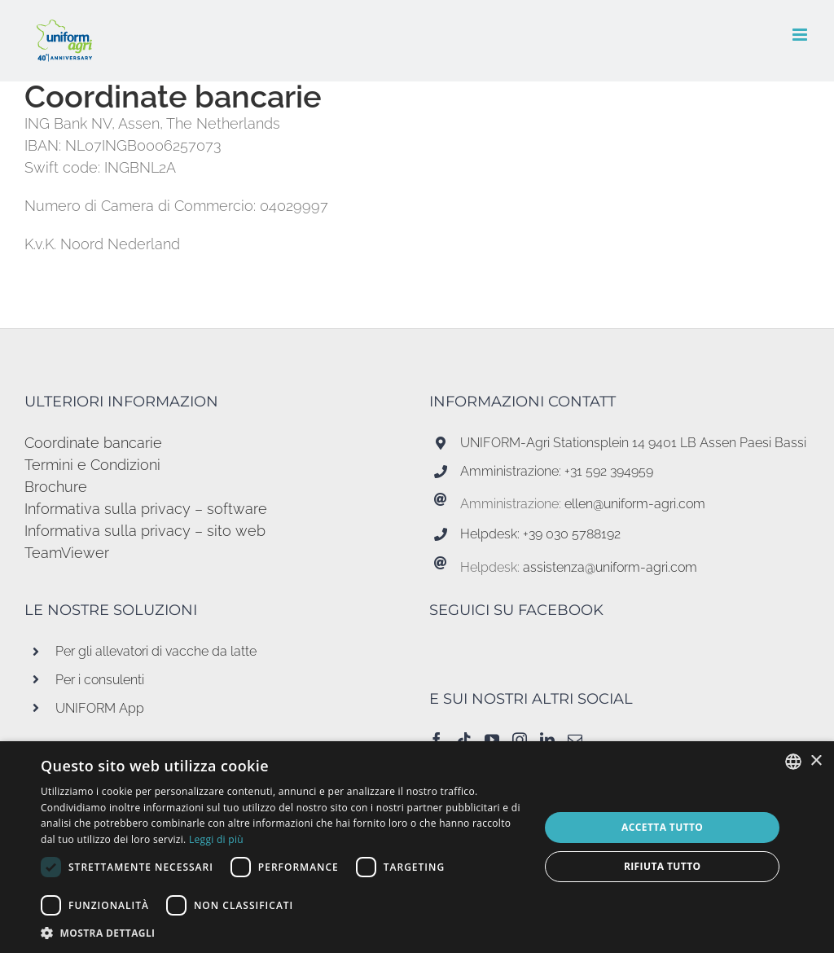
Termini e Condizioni (92, 464)
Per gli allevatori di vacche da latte (156, 651)
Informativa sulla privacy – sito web (145, 530)
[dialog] (417, 847)
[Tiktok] (464, 739)
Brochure (55, 486)
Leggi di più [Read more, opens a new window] (216, 839)
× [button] (816, 761)
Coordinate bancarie (93, 442)
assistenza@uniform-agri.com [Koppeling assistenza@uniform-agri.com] (610, 567)
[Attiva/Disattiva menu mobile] (801, 34)
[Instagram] (519, 739)
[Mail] (575, 739)
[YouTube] (492, 739)
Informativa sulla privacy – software (145, 508)
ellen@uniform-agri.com (634, 504)
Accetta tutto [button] (662, 827)
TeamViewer (66, 552)
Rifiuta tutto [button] (662, 866)
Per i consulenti (99, 679)
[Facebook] (436, 739)
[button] (283, 932)
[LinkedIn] (547, 739)
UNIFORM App (99, 708)
